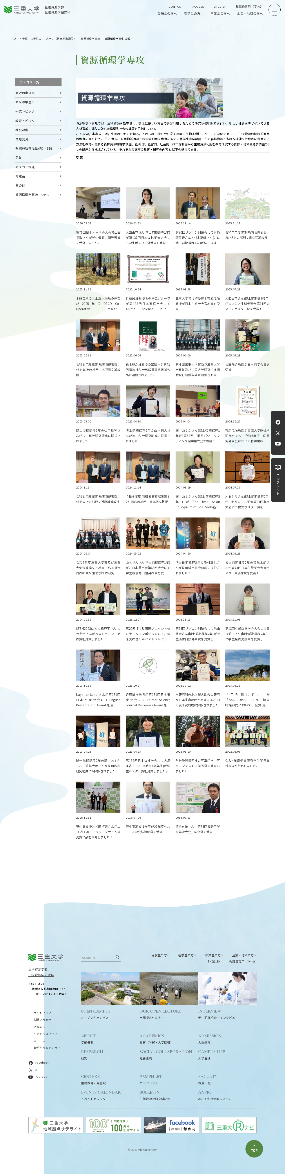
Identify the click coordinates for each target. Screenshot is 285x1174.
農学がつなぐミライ (47, 1048)
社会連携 (21, 130)
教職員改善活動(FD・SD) (33, 148)
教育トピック (25, 120)
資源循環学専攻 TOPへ (32, 194)
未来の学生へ (25, 102)
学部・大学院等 (32, 38)
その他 (20, 185)
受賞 (18, 157)
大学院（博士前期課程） (61, 38)
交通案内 (39, 1027)
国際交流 (21, 139)
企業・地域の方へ (250, 13)
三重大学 (45, 957)
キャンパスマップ (45, 1034)
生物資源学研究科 (41, 975)
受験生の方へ (167, 13)
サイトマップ (42, 1013)
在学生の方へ (194, 13)
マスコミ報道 (25, 167)
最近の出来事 (25, 93)
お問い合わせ (42, 1020)
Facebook (278, 422)
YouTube (278, 444)
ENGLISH (220, 6)
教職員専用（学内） (249, 6)
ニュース (39, 1041)
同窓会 (20, 176)
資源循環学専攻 (90, 38)
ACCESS (198, 6)
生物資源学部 (38, 969)
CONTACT (176, 6)
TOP (15, 38)
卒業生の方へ (220, 13)
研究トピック (25, 111)
